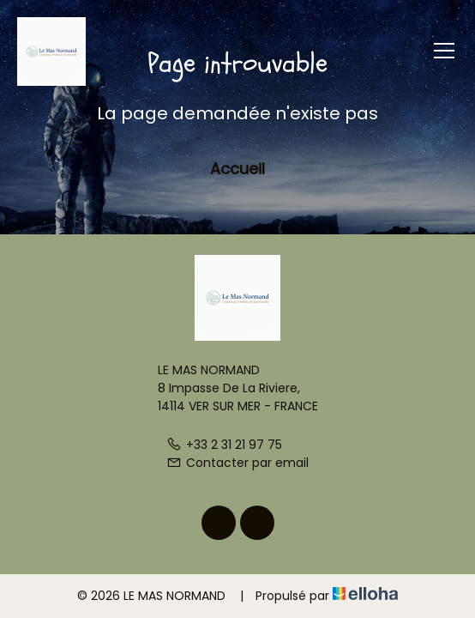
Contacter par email (237, 462)
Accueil (237, 168)
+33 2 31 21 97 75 (224, 444)
